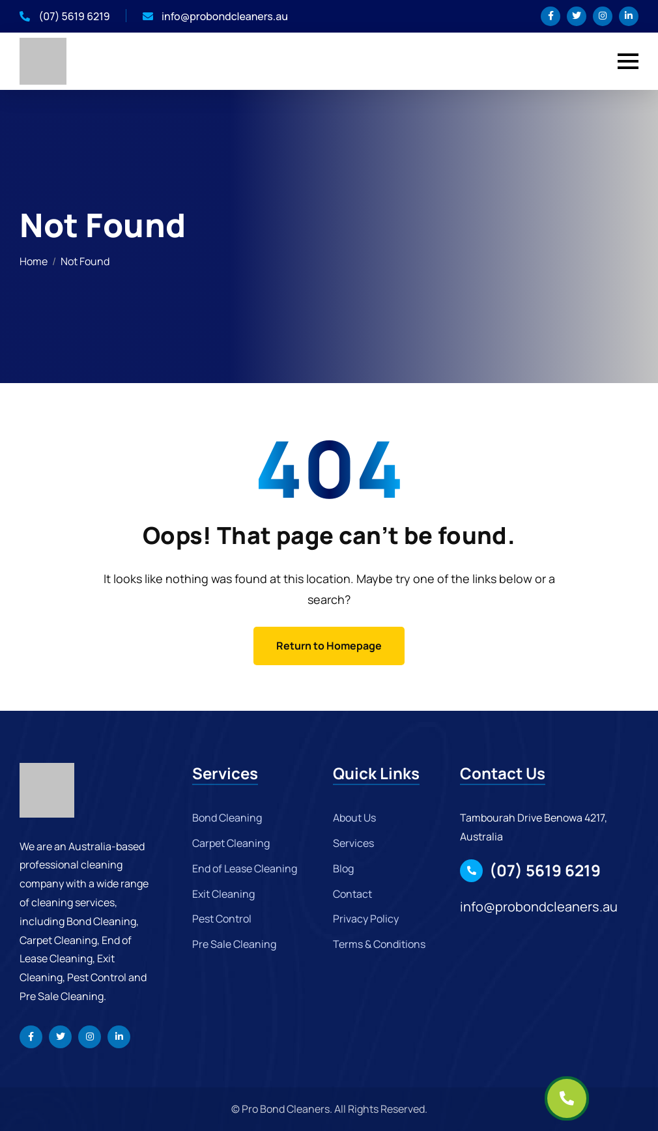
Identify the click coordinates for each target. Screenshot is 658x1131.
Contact (352, 894)
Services (353, 843)
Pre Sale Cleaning (234, 944)
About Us (354, 817)
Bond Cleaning (227, 817)
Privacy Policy (366, 918)
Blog (343, 868)
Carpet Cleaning (231, 843)
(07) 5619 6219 (65, 16)
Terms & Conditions (379, 944)
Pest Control (221, 918)
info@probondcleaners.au (215, 16)
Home (34, 261)
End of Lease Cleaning (244, 868)
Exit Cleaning (223, 894)
